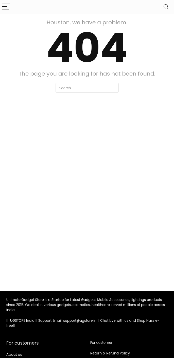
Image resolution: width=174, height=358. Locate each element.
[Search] (166, 7)
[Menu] (6, 7)
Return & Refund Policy (110, 353)
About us (14, 354)
